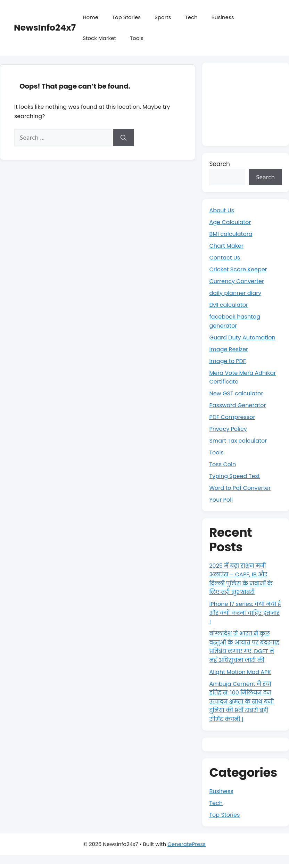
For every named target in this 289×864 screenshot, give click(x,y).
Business (223, 17)
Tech (191, 17)
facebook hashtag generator (236, 321)
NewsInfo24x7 (45, 28)
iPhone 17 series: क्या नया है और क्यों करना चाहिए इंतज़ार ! (244, 613)
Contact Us (225, 257)
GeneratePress (186, 852)
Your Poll (221, 499)
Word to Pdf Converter (241, 488)
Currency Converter (238, 281)
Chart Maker (227, 245)
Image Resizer (229, 349)
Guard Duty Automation (244, 337)
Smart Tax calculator (239, 440)
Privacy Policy (229, 429)
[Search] (123, 137)
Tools (136, 38)
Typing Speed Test (236, 476)
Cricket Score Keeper (239, 269)
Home (90, 17)
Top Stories (126, 17)
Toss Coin (223, 464)
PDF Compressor (233, 417)
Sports (163, 17)
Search (219, 164)
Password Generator (239, 405)
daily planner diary (236, 293)
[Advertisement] (245, 104)
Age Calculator (231, 222)
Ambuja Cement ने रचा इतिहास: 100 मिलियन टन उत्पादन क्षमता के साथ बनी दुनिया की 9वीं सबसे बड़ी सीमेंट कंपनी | (243, 710)
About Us (222, 210)
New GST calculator (237, 393)
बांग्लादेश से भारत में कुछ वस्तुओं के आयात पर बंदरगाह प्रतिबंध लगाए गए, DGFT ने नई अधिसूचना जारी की (245, 651)
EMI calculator (229, 305)
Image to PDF (228, 361)
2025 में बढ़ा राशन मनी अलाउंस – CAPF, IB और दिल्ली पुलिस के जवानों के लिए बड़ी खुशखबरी (242, 578)
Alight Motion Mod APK (241, 680)
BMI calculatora (232, 234)
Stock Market (99, 38)
